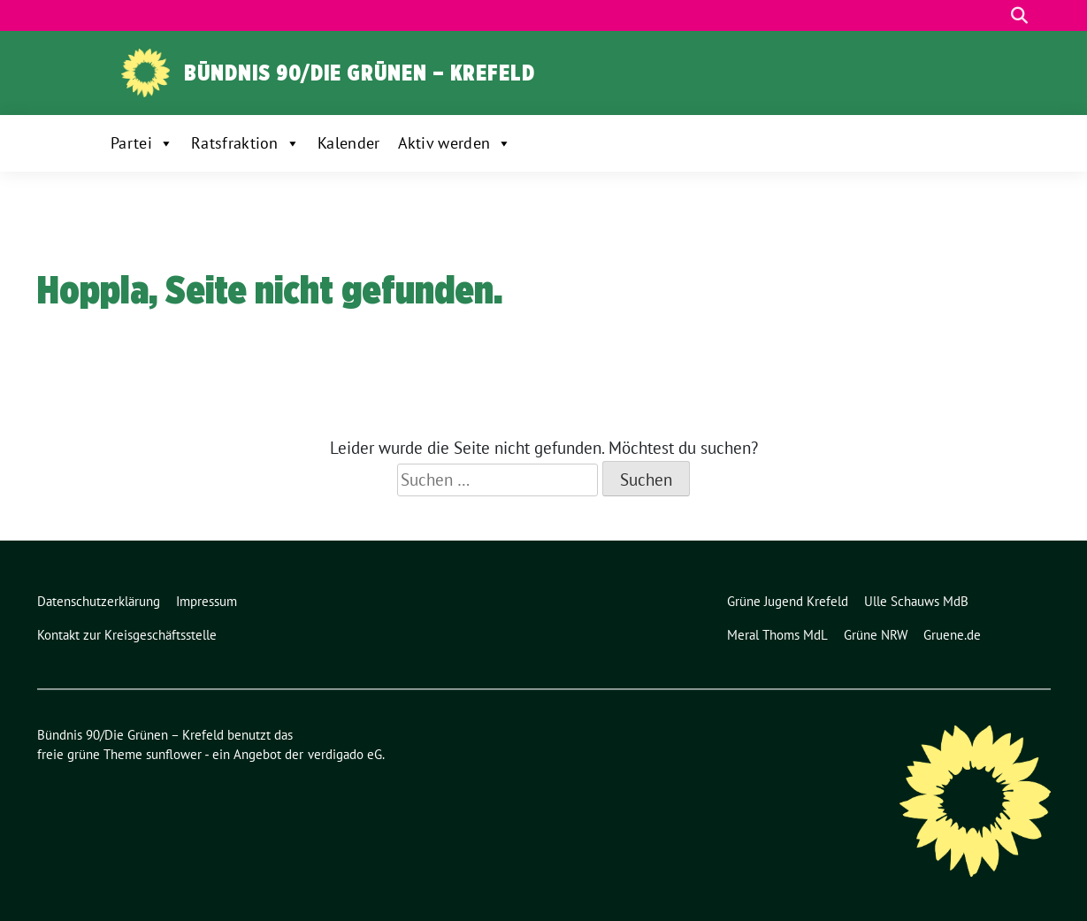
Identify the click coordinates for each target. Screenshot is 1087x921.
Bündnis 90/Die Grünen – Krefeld (359, 72)
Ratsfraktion (245, 143)
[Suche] (994, 15)
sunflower (174, 754)
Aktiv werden (455, 143)
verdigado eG (345, 754)
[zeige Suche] (1019, 15)
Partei (142, 143)
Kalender (348, 143)
